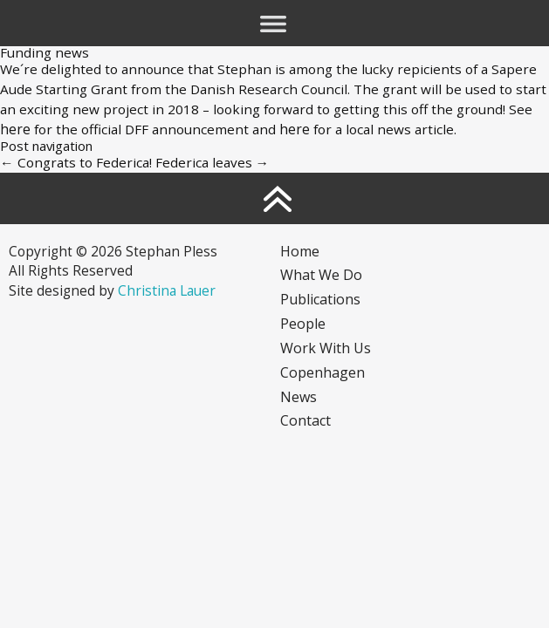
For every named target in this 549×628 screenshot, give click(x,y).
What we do (321, 274)
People (303, 323)
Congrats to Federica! (76, 162)
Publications (320, 299)
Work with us (325, 348)
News (298, 396)
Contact (305, 420)
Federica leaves (212, 162)
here (15, 129)
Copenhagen (322, 372)
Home (299, 251)
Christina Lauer (167, 290)
